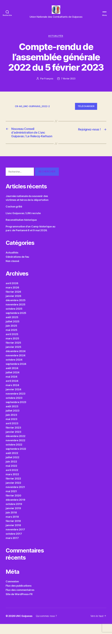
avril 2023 (12, 433)
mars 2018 (12, 526)
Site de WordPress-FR (19, 604)
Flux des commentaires (20, 599)
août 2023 (12, 416)
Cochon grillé (14, 216)
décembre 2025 (16, 310)
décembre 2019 (15, 509)
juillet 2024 (12, 382)
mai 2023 (11, 429)
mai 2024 (11, 386)
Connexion (12, 591)
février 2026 (13, 301)
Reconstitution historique (21, 229)
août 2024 (12, 378)
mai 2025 (11, 340)
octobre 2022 (14, 454)
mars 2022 (12, 484)
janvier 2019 (13, 518)
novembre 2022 (15, 450)
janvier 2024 (13, 399)
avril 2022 (12, 480)
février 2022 (13, 488)
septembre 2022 (16, 458)
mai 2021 (11, 501)
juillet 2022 (12, 467)
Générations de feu (17, 266)
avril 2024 (12, 390)
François (48, 83)
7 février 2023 (68, 83)
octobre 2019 (14, 514)
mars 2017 (12, 548)
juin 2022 (11, 471)
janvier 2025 (13, 356)
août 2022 (12, 463)
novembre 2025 (15, 314)
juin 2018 (11, 522)
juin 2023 (11, 424)
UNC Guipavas (24, 626)
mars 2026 (12, 297)
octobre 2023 (14, 407)
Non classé (12, 271)
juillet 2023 (12, 420)
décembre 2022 (15, 446)
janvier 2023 (13, 441)
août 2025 (12, 327)
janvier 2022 (13, 492)
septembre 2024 (16, 373)
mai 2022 (11, 475)
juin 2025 (11, 335)
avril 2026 (12, 293)
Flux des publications (18, 595)
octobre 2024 (14, 369)
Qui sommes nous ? (48, 626)
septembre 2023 (16, 412)
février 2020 (13, 505)
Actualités (56, 40)
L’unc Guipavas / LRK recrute (23, 223)
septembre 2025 (16, 323)
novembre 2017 (15, 539)
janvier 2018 (13, 535)
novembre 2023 (15, 403)
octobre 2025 (14, 318)
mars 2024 (12, 395)
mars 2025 (12, 348)
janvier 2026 (13, 306)
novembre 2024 (15, 365)
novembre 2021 (15, 497)
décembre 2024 (16, 361)
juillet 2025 (12, 331)
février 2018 (13, 531)
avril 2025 (12, 344)
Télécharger (86, 110)
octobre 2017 (14, 543)
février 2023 (13, 437)
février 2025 (13, 352)
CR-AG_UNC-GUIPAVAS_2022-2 (34, 110)
